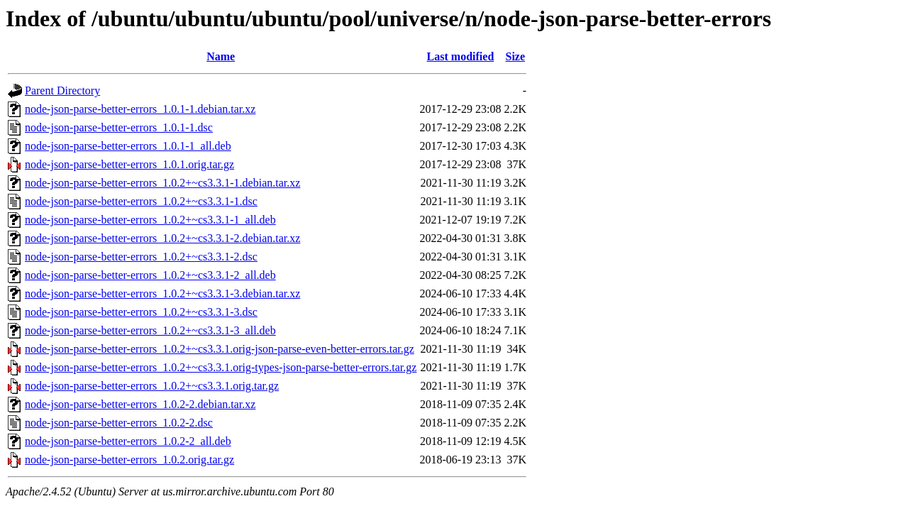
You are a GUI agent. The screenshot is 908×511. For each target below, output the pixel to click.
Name (220, 56)
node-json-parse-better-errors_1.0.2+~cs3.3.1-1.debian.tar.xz (162, 183)
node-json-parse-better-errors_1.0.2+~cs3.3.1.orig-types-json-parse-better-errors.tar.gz (220, 367)
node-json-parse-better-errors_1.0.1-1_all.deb (128, 146)
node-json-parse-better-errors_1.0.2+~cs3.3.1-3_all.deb (150, 330)
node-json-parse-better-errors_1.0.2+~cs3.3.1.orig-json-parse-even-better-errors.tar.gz (219, 349)
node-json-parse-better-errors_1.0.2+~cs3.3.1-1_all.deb (150, 220)
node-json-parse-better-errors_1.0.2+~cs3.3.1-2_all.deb (150, 275)
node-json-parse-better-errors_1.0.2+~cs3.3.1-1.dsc (141, 201)
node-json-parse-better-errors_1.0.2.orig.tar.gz (129, 460)
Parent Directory (62, 90)
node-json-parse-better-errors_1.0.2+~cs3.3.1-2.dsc (141, 257)
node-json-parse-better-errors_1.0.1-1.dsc (119, 127)
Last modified (460, 56)
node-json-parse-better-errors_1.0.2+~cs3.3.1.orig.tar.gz (152, 386)
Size (516, 56)
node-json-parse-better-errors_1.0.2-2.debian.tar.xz (140, 404)
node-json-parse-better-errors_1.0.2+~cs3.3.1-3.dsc (141, 312)
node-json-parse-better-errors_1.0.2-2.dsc (119, 423)
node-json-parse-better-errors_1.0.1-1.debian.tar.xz (140, 109)
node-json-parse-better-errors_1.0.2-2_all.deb (128, 441)
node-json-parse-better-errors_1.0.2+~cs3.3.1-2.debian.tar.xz (162, 238)
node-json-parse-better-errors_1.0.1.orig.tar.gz (129, 164)
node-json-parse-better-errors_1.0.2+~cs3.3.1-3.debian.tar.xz (162, 293)
